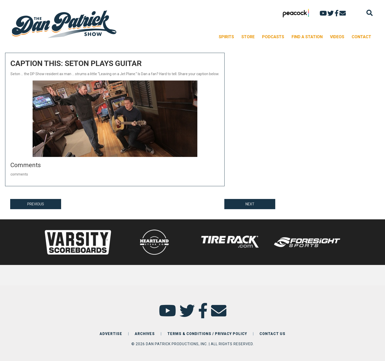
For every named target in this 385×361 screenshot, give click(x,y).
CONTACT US (272, 334)
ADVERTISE (111, 334)
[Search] (369, 13)
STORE (248, 36)
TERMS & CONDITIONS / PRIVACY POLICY (207, 334)
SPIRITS (226, 36)
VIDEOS (337, 36)
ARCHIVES (145, 334)
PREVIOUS (35, 204)
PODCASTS (273, 36)
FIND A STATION (307, 36)
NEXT (249, 204)
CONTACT (361, 36)
